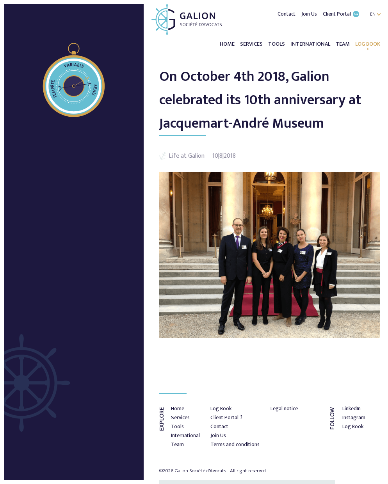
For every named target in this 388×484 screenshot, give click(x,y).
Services (252, 43)
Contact (287, 13)
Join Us (309, 13)
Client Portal (341, 13)
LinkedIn (351, 408)
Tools (277, 43)
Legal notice (284, 408)
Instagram (353, 417)
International (310, 43)
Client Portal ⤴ (226, 417)
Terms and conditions (235, 444)
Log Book (367, 43)
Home (228, 43)
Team (343, 43)
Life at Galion (186, 156)
